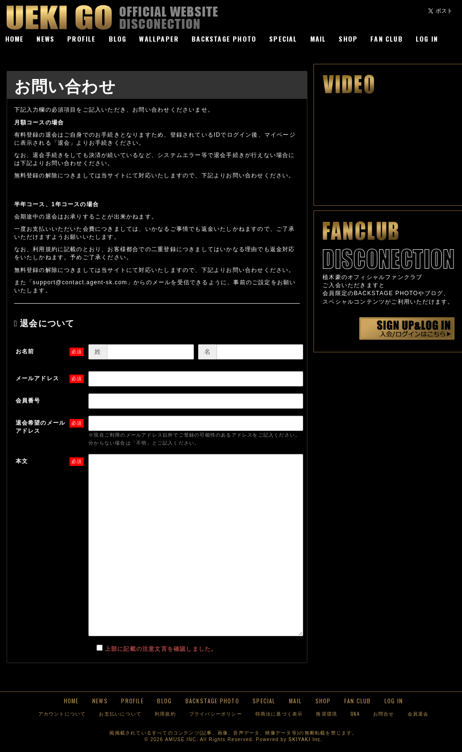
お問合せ (383, 713)
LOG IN (427, 39)
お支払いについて (120, 713)
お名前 (25, 351)
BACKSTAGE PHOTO (224, 39)
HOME (14, 39)
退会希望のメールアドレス (41, 427)
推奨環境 (326, 713)
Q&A (355, 713)
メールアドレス (37, 378)
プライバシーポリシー (215, 713)
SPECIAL (283, 39)
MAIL (318, 39)
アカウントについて (62, 713)
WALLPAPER (159, 39)
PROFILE (81, 39)
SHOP (348, 39)
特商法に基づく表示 (279, 713)
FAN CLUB (386, 39)
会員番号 (28, 400)
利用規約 (165, 713)
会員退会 (418, 713)
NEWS (45, 39)
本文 (22, 461)
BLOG (118, 39)
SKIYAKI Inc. (305, 739)
